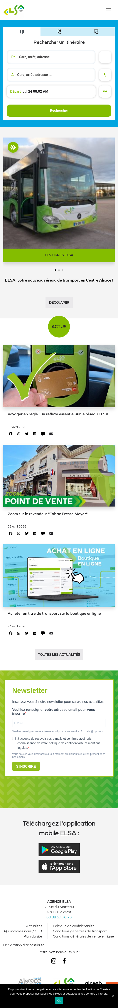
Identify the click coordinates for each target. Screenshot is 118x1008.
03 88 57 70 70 (59, 917)
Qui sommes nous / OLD (23, 931)
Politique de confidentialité (73, 926)
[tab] (21, 31)
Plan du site (33, 936)
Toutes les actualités (59, 654)
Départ (15, 91)
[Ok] (112, 996)
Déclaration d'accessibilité (23, 945)
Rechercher (59, 110)
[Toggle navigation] (109, 10)
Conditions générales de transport (80, 931)
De (13, 57)
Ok (59, 1000)
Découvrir (59, 302)
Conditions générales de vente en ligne (83, 936)
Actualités (34, 926)
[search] (55, 57)
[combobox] (51, 57)
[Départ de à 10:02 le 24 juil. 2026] (51, 91)
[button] (55, 270)
